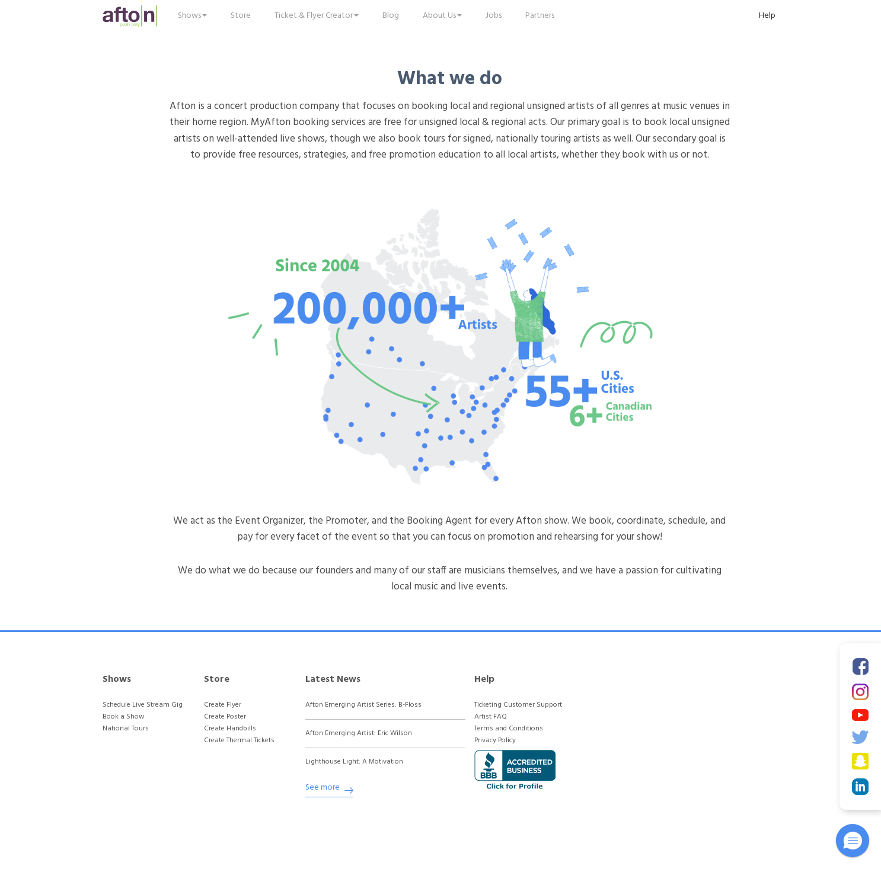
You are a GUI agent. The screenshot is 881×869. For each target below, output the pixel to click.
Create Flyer (222, 705)
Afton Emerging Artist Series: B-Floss (363, 705)
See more (329, 789)
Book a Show (124, 717)
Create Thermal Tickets (239, 741)
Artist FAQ (490, 717)
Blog (390, 16)
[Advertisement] (673, 745)
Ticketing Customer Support (518, 705)
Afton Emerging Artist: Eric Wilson (358, 734)
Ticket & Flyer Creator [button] (316, 16)
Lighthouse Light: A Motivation (354, 762)
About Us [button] (442, 16)
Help (767, 16)
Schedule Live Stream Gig (143, 705)
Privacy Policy (495, 741)
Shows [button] (192, 16)
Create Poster (225, 717)
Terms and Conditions (508, 729)
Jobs (494, 16)
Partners (539, 16)
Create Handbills (230, 729)
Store (241, 16)
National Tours (126, 729)
